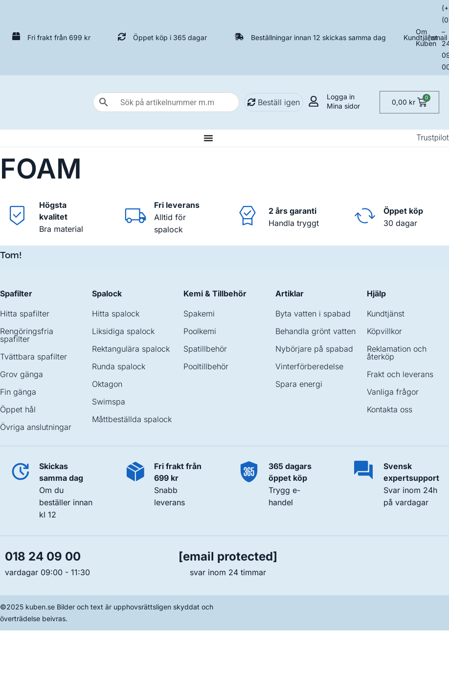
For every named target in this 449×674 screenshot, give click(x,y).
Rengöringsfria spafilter (26, 335)
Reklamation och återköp (397, 352)
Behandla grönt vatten (315, 331)
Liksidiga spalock (123, 331)
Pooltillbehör (205, 366)
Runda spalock (118, 366)
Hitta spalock (115, 313)
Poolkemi (199, 331)
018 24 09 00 (43, 556)
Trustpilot (432, 137)
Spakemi (199, 313)
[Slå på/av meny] (208, 138)
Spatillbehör (205, 349)
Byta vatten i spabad (313, 313)
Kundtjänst (421, 37)
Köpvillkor (384, 331)
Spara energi (298, 384)
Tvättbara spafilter (33, 356)
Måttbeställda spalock (132, 419)
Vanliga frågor (393, 392)
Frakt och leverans (400, 374)
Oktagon (107, 384)
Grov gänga (21, 374)
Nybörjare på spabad (314, 349)
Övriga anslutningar (35, 427)
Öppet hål (18, 409)
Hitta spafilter (24, 313)
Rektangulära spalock (131, 349)
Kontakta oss (389, 409)
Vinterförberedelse (309, 366)
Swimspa (108, 401)
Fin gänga (18, 392)
